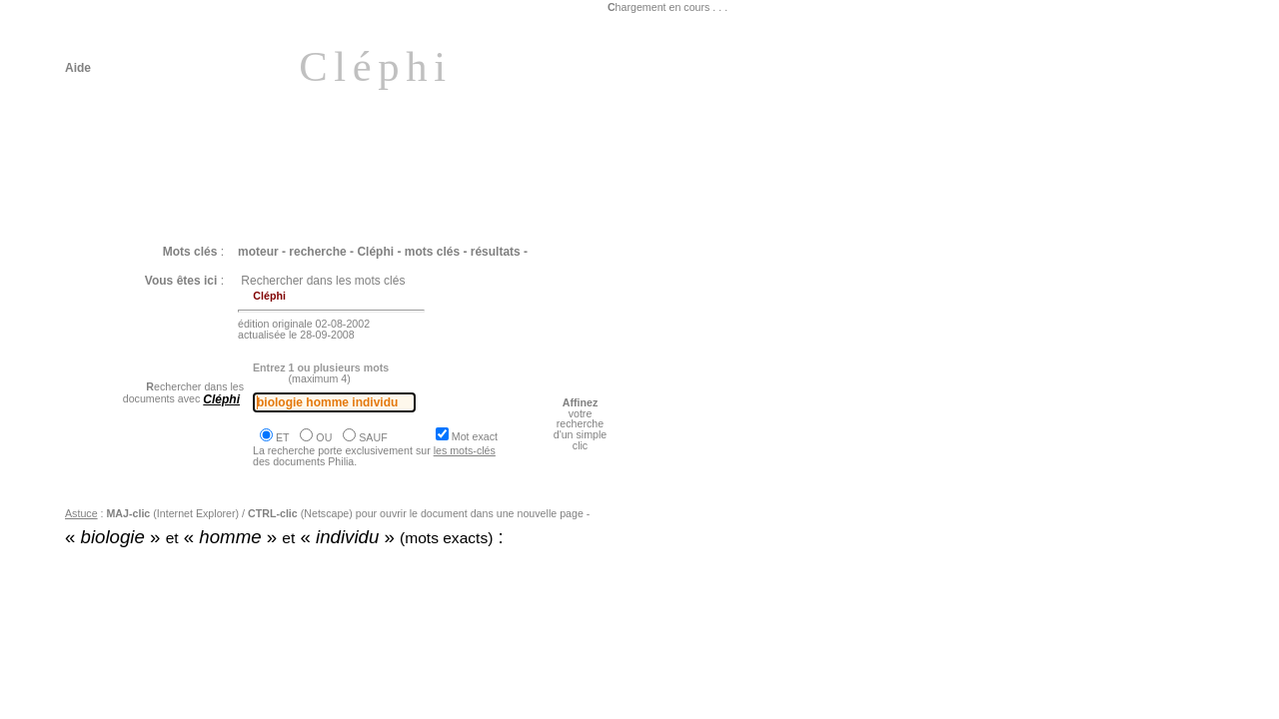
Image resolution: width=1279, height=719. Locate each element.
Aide (78, 68)
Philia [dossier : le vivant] (157, 588)
